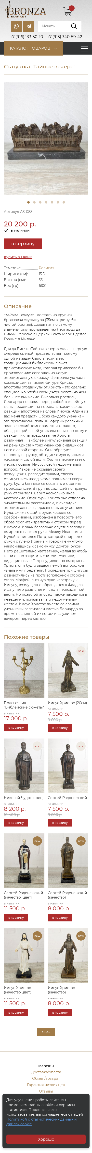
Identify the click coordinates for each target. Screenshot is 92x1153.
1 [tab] (28, 202)
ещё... (46, 1032)
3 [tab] (40, 202)
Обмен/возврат (46, 1078)
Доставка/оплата (46, 1072)
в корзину (23, 243)
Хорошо (46, 1139)
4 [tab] (46, 202)
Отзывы (46, 1091)
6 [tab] (58, 202)
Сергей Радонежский (67, 798)
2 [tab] (34, 202)
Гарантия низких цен (46, 1085)
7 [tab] (64, 202)
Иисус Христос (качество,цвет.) (17, 990)
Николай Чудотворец (23, 798)
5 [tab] (52, 202)
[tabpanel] (46, 138)
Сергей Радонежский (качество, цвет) (23, 895)
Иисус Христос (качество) (61, 990)
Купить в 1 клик (18, 257)
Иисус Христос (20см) (67, 703)
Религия (46, 268)
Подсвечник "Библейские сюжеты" (24, 705)
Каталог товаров (30, 48)
